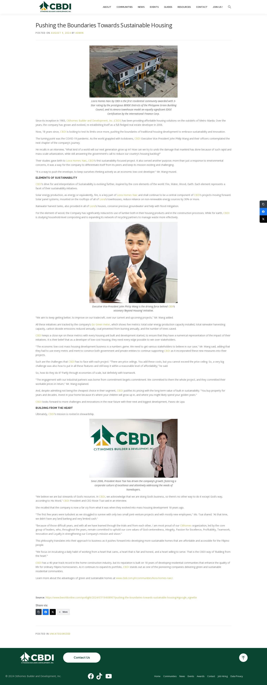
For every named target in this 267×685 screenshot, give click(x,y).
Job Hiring (223, 676)
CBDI (63, 131)
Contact (202, 7)
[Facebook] (46, 612)
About (107, 7)
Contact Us (82, 657)
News (141, 7)
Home (157, 676)
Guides (168, 7)
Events (154, 7)
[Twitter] (53, 612)
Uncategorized (60, 633)
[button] (228, 7)
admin (79, 32)
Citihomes (186, 525)
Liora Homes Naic (76, 160)
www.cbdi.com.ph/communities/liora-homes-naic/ (144, 578)
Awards (200, 676)
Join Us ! (218, 7)
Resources (184, 7)
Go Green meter (101, 324)
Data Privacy (236, 676)
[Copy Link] (39, 612)
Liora (102, 199)
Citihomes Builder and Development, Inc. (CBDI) (93, 120)
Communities (125, 7)
